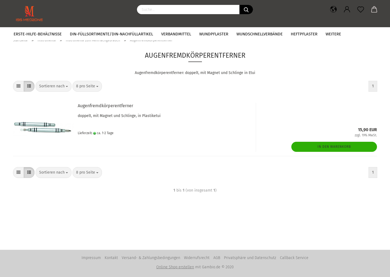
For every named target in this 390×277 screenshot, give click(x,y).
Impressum (91, 258)
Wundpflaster (213, 34)
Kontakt (111, 258)
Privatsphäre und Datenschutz (250, 258)
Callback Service (294, 258)
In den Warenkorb (334, 147)
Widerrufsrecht (197, 258)
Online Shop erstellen (175, 267)
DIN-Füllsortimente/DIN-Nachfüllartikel (111, 34)
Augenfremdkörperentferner (105, 105)
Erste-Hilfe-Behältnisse (38, 34)
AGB (216, 258)
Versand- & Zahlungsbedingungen (151, 258)
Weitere (333, 34)
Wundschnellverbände (259, 34)
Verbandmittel (176, 34)
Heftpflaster (304, 34)
